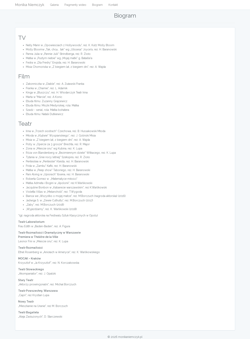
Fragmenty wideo (75, 4)
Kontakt (113, 4)
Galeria (54, 4)
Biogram (97, 4)
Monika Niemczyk (29, 5)
